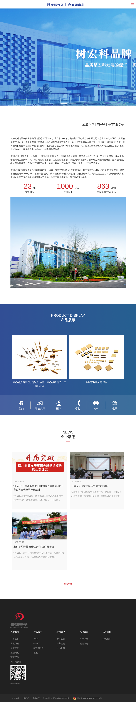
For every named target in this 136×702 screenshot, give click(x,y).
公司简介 (14, 639)
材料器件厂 (39, 648)
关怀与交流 (15, 661)
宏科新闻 (61, 639)
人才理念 (84, 639)
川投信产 (26, 698)
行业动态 (61, 643)
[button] (63, 103)
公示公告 (61, 648)
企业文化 (14, 648)
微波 (36, 652)
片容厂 (37, 639)
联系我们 (107, 639)
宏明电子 (36, 698)
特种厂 (37, 643)
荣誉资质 (14, 657)
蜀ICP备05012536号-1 (62, 698)
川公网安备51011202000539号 (89, 698)
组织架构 (14, 652)
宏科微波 (46, 698)
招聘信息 (84, 643)
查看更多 (68, 584)
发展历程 (14, 643)
